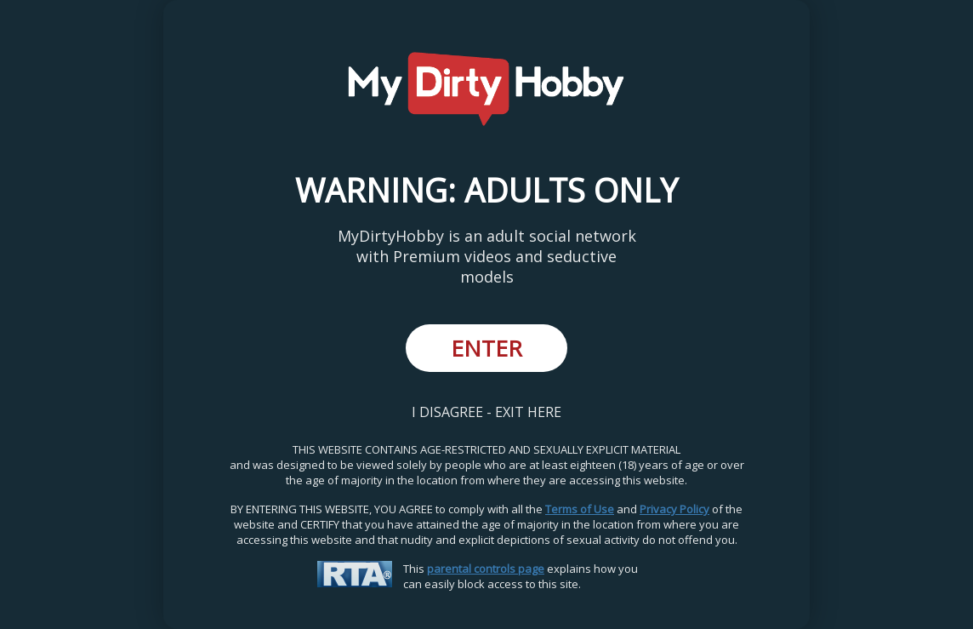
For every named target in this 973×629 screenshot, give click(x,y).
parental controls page (485, 568)
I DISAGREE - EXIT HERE (486, 412)
